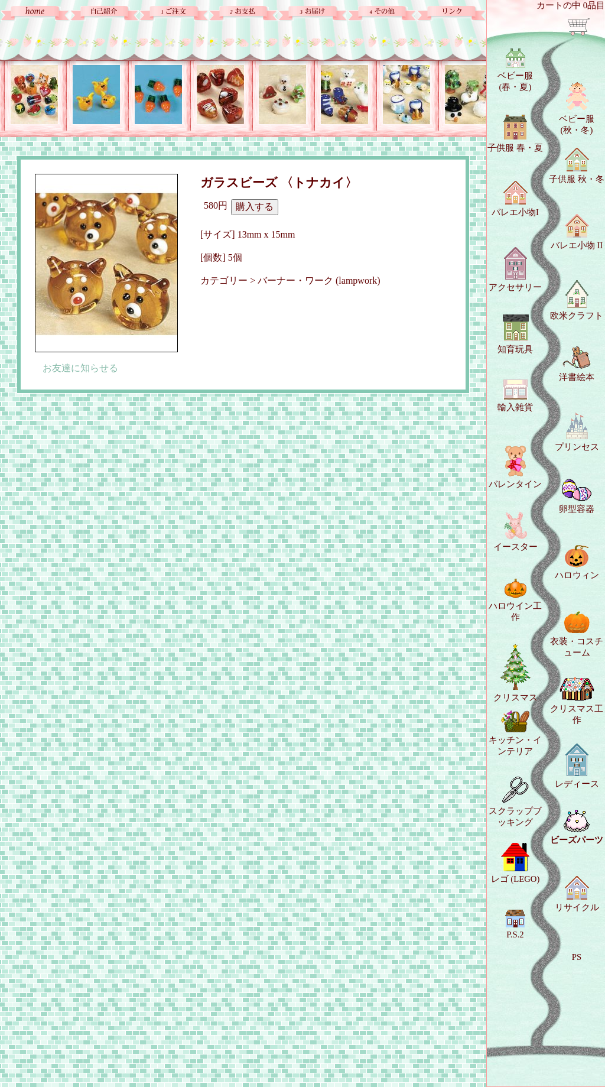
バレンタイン (515, 467)
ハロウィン (577, 562)
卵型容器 (576, 496)
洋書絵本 (576, 364)
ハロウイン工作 (515, 600)
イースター (515, 531)
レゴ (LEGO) (515, 863)
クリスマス (515, 673)
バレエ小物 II (577, 232)
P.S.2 (515, 924)
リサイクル (577, 894)
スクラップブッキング (515, 802)
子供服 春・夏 (515, 133)
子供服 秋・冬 (576, 166)
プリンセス (577, 432)
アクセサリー (515, 269)
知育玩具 (515, 333)
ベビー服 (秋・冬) (576, 108)
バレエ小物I (515, 199)
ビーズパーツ (576, 827)
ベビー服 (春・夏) (515, 70)
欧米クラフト (576, 300)
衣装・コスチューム (576, 634)
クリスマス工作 (576, 701)
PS (576, 957)
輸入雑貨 (515, 395)
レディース (577, 766)
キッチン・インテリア (515, 733)
